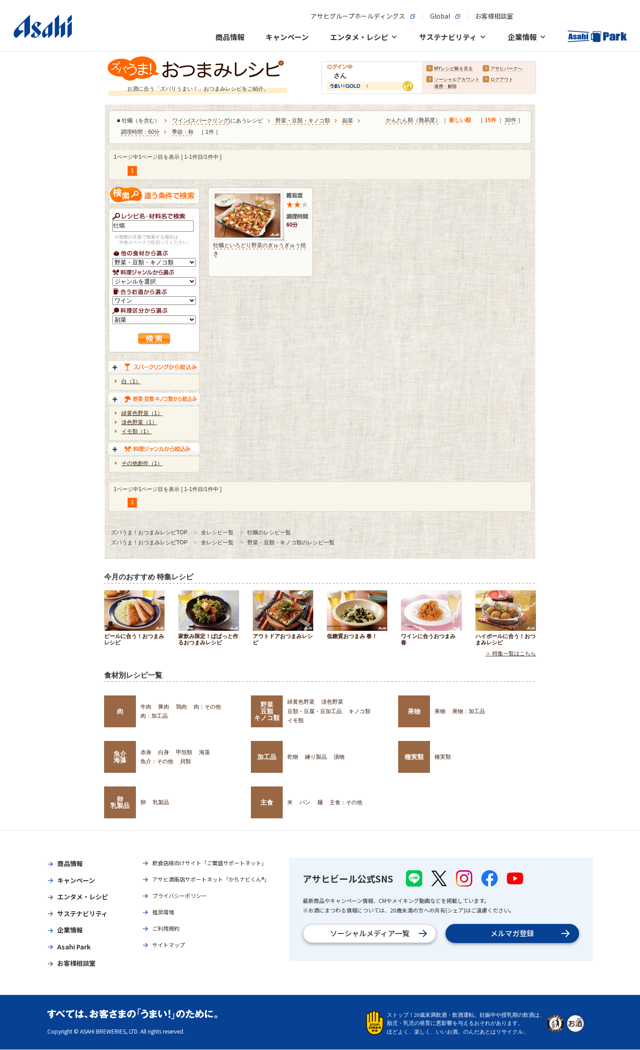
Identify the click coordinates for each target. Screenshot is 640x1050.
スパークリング (209, 121)
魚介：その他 (156, 761)
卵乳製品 (120, 802)
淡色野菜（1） (139, 422)
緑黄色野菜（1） (142, 413)
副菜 (347, 121)
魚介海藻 (120, 757)
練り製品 (316, 757)
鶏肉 (181, 707)
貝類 (185, 761)
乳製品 (161, 802)
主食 (266, 802)
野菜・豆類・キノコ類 (302, 121)
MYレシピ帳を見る (453, 68)
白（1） (131, 381)
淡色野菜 (332, 702)
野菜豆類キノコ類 (267, 711)
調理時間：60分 (140, 132)
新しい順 (460, 120)
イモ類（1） (136, 431)
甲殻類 (184, 752)
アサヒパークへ (506, 68)
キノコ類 (359, 711)
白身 (163, 752)
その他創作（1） (142, 463)
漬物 (339, 757)
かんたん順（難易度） (413, 120)
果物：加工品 (468, 711)
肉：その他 (207, 707)
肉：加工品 (154, 716)
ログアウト (501, 79)
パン (305, 802)
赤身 (145, 752)
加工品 (266, 757)
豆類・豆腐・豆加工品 (314, 711)
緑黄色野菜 (301, 702)
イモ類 (295, 720)
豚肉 (163, 707)
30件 (510, 120)
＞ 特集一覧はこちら (510, 654)
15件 (490, 120)
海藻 (204, 752)
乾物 (292, 757)
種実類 (414, 757)
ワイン (180, 121)
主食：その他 (346, 802)
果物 (414, 711)
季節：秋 (183, 132)
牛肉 (145, 707)
